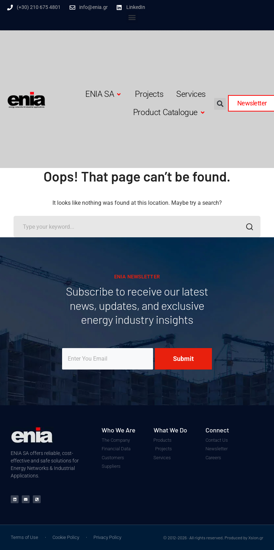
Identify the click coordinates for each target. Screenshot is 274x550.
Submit (183, 358)
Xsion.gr (255, 537)
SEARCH (248, 228)
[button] (132, 17)
